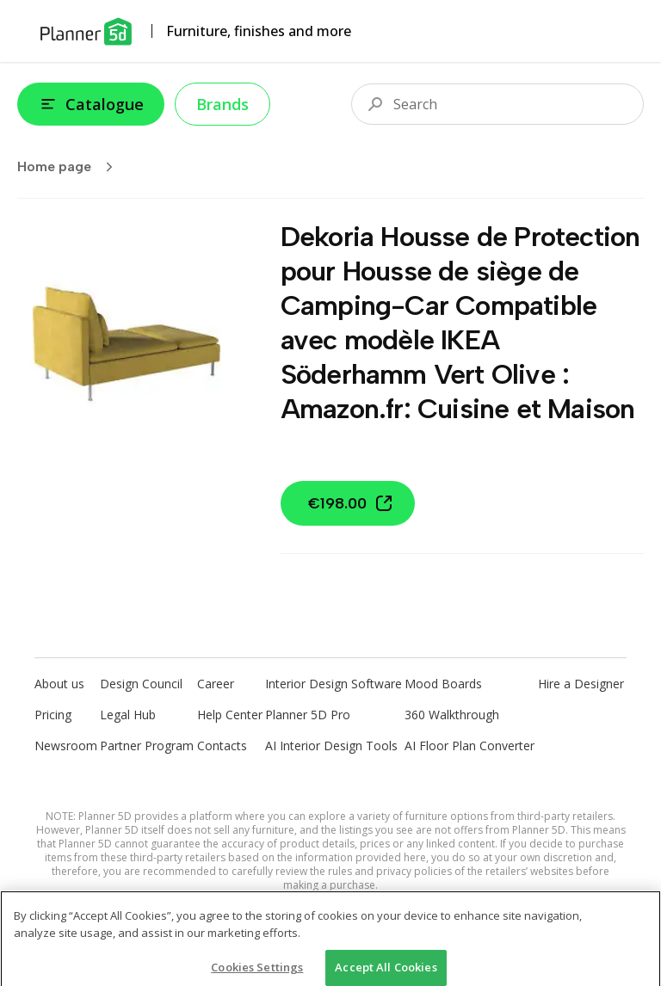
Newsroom (65, 745)
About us (59, 683)
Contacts (222, 745)
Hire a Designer (581, 683)
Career (215, 683)
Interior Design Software (333, 683)
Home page (70, 167)
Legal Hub (128, 714)
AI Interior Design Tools (331, 745)
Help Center (230, 714)
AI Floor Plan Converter (469, 745)
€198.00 (351, 503)
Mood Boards (443, 683)
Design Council (141, 683)
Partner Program (147, 745)
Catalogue (91, 104)
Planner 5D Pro (307, 714)
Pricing (52, 714)
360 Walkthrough (452, 714)
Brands (222, 104)
